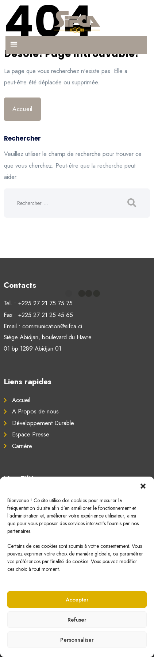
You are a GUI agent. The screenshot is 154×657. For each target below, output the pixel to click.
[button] (143, 485)
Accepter (77, 600)
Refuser (77, 620)
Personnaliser (77, 640)
